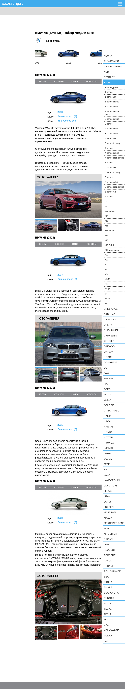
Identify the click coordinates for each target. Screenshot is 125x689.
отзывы (59, 81)
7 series (109, 196)
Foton (108, 394)
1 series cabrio (112, 101)
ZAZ (106, 641)
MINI (106, 528)
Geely (108, 400)
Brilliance (111, 309)
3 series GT (110, 138)
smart (108, 587)
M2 (106, 216)
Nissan (108, 539)
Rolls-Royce (112, 571)
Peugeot (109, 550)
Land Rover (111, 485)
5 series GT (110, 167)
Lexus (108, 491)
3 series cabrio (112, 128)
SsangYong (111, 592)
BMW (107, 82)
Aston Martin (112, 66)
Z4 (106, 293)
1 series (109, 92)
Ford (107, 389)
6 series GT (110, 191)
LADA (107, 475)
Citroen (109, 341)
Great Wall (111, 410)
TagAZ (108, 608)
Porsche (109, 555)
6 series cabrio (112, 182)
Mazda (108, 517)
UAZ (106, 625)
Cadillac (109, 314)
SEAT (107, 576)
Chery (108, 325)
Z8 (106, 303)
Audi (106, 71)
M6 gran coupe (112, 250)
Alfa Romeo (111, 61)
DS (105, 367)
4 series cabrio (112, 153)
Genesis (109, 405)
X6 (106, 284)
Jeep (107, 464)
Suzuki (108, 603)
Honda (108, 432)
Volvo (108, 635)
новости (91, 81)
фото (75, 81)
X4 (106, 269)
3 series (109, 124)
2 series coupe (112, 119)
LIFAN (107, 496)
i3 (106, 201)
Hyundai (109, 442)
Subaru (109, 598)
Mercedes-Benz (114, 523)
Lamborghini (112, 480)
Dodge (108, 357)
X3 (106, 264)
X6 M (107, 289)
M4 (106, 225)
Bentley (109, 77)
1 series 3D (110, 97)
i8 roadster (110, 211)
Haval (107, 421)
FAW (106, 373)
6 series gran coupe (114, 187)
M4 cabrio (109, 230)
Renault (109, 566)
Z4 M (107, 298)
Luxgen (109, 507)
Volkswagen (112, 630)
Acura (108, 55)
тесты (42, 81)
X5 (106, 274)
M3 (106, 221)
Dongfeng (110, 362)
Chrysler (110, 335)
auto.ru (12, 3)
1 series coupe (112, 106)
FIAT (106, 383)
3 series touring (112, 143)
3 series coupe (112, 133)
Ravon (108, 560)
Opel (107, 544)
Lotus (108, 501)
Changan (110, 319)
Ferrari (109, 378)
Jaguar (108, 458)
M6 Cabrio (110, 245)
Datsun (108, 351)
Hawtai (108, 426)
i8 (106, 206)
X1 (106, 255)
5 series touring (112, 172)
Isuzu (107, 453)
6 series (109, 177)
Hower (108, 437)
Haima (107, 416)
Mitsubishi (110, 533)
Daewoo (109, 346)
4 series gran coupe (114, 158)
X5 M (107, 279)
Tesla (107, 614)
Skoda (108, 582)
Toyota (108, 619)
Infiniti (108, 448)
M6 (106, 240)
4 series (109, 148)
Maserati (110, 512)
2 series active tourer (112, 112)
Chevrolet (111, 330)
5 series (109, 162)
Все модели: (111, 87)
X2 (106, 259)
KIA (106, 469)
